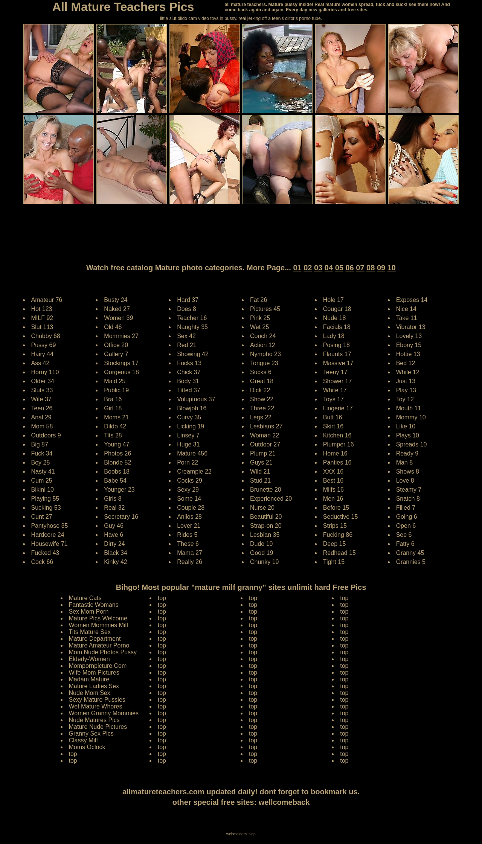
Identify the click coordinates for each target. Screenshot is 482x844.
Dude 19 (261, 544)
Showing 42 (193, 354)
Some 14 (189, 498)
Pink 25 (260, 318)
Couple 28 (190, 507)
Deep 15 (334, 544)
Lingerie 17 (338, 408)
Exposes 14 (412, 300)
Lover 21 (188, 526)
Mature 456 (192, 453)
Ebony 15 (409, 345)
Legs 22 (261, 417)
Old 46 (113, 327)
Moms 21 (116, 417)
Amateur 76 (47, 300)
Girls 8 (112, 498)
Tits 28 (113, 435)
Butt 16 (332, 417)
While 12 (407, 372)
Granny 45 (410, 553)
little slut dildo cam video (184, 18)
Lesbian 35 (264, 535)
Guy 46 (114, 526)
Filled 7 (406, 507)
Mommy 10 (411, 417)
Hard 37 (187, 300)
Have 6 (113, 535)
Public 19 (116, 390)
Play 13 (406, 390)
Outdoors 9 (46, 435)
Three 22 (262, 408)
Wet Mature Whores (95, 706)
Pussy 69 (43, 345)
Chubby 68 (45, 336)
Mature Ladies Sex (94, 686)
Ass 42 (40, 363)
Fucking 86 (337, 535)
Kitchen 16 (337, 435)
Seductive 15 (340, 516)
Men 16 (333, 498)
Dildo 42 (115, 426)
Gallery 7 (116, 354)
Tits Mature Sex (90, 632)
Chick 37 (188, 372)
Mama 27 (189, 553)
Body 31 (188, 381)
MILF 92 (42, 318)
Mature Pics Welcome (98, 618)
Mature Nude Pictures (98, 727)
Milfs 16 (333, 489)
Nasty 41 (43, 471)
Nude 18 (334, 318)
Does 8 (186, 309)
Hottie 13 (408, 354)
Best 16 (333, 480)
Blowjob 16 (191, 408)
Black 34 (115, 553)
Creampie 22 (194, 471)
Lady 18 (334, 336)
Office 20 (116, 345)
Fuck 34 (42, 453)
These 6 (188, 544)
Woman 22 (264, 435)
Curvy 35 (189, 417)
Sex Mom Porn (89, 611)
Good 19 (261, 553)
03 (318, 268)
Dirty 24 (114, 544)
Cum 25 (41, 480)
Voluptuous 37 (196, 399)
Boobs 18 (117, 471)
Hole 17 (333, 300)
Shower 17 (337, 381)
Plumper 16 (338, 444)
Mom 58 (42, 426)
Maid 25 (114, 381)
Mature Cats (85, 598)
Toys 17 (333, 399)
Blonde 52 (117, 462)
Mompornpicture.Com (98, 666)
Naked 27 (117, 309)
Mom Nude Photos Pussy (103, 652)
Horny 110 (45, 372)
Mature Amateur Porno (99, 645)
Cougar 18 (337, 309)
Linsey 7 (188, 435)
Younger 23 (119, 489)
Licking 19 (190, 426)
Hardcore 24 (47, 535)
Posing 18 (336, 345)
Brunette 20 (265, 489)
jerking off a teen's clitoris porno (279, 18)
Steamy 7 (409, 489)
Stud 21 (260, 480)
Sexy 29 (188, 489)
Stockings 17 (121, 363)
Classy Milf (83, 740)
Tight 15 (334, 562)
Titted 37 (188, 390)
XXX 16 (333, 471)
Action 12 (262, 345)
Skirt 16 (333, 426)
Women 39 (118, 318)
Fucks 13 (189, 363)
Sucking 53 (46, 507)
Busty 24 (115, 300)
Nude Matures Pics (94, 720)
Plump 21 (263, 453)
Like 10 (406, 426)
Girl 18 (113, 408)
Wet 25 (259, 327)
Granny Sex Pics (91, 733)
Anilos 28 (189, 516)
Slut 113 (42, 327)
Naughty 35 (192, 327)
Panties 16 (337, 462)
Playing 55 (45, 498)
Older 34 (42, 381)
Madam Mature (89, 679)
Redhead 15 (339, 553)
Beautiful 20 (266, 516)
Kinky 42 (115, 562)
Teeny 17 (335, 372)
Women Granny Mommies (104, 713)
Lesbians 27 (266, 426)
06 (349, 268)
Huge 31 (188, 444)
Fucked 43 (45, 553)
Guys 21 (261, 462)
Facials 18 (337, 327)
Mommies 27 (121, 336)
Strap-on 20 (266, 526)
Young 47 (116, 444)
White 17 (335, 390)
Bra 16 (113, 399)
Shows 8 (407, 471)
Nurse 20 (262, 507)
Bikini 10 (42, 489)
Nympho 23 (265, 354)
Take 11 (406, 318)
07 (360, 268)
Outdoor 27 (265, 444)
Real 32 (114, 507)
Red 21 (187, 345)
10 (391, 268)
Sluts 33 (42, 390)
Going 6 (406, 516)
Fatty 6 (405, 544)
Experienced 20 (271, 498)
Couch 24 (263, 336)
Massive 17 (338, 363)
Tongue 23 (264, 363)
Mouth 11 (408, 408)
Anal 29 (41, 417)
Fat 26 (258, 300)
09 (381, 268)
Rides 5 (187, 535)
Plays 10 (407, 435)
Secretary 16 (121, 516)
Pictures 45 (265, 309)
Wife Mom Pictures (94, 672)
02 (308, 268)
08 (370, 268)
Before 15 (336, 507)
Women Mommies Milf (98, 625)
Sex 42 (186, 336)
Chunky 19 (264, 562)
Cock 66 (42, 562)
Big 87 (39, 444)
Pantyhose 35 (49, 526)
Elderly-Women (89, 659)
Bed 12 (405, 363)
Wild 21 (260, 471)
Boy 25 (40, 462)
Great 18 (261, 381)
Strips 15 (335, 526)
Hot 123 (41, 309)
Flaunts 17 (337, 354)
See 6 (404, 535)
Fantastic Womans (94, 605)
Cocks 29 (189, 480)
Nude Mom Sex (89, 693)
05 (339, 268)
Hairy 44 (42, 354)
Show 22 (261, 399)
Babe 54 (115, 480)
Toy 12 (405, 399)
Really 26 (189, 562)
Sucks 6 (261, 372)
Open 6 (406, 526)
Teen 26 (42, 408)
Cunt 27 (41, 516)
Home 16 (335, 453)
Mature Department (95, 638)
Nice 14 (406, 309)
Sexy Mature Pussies (97, 699)
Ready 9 (407, 453)
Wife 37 (41, 399)
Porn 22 (187, 462)
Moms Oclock (87, 747)
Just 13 (406, 381)
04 (329, 268)
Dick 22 (260, 390)
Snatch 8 (408, 498)
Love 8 (405, 480)
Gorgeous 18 (121, 372)
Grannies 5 (411, 562)
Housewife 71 (49, 544)
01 (297, 268)
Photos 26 (117, 453)
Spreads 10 (411, 444)
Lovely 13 (409, 336)
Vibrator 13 (411, 327)
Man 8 (404, 462)
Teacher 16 (192, 318)
